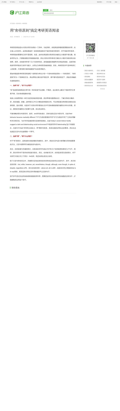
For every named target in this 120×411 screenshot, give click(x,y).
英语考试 (18, 23)
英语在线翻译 (88, 79)
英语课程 (87, 76)
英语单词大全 (101, 73)
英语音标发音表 (102, 85)
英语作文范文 (101, 76)
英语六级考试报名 (89, 70)
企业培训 (39, 2)
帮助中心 (31, 2)
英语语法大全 (88, 85)
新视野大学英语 (102, 82)
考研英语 (24, 23)
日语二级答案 (101, 70)
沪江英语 (12, 23)
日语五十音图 (88, 73)
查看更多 (102, 89)
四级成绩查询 (88, 82)
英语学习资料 (101, 79)
